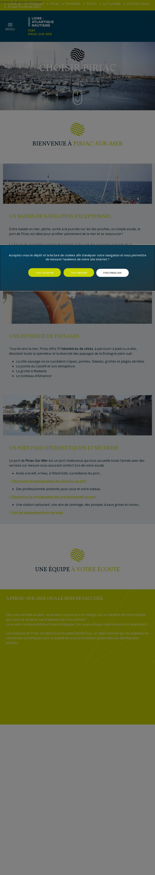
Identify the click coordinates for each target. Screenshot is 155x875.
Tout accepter (44, 272)
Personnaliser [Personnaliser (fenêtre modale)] (112, 272)
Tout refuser (79, 272)
